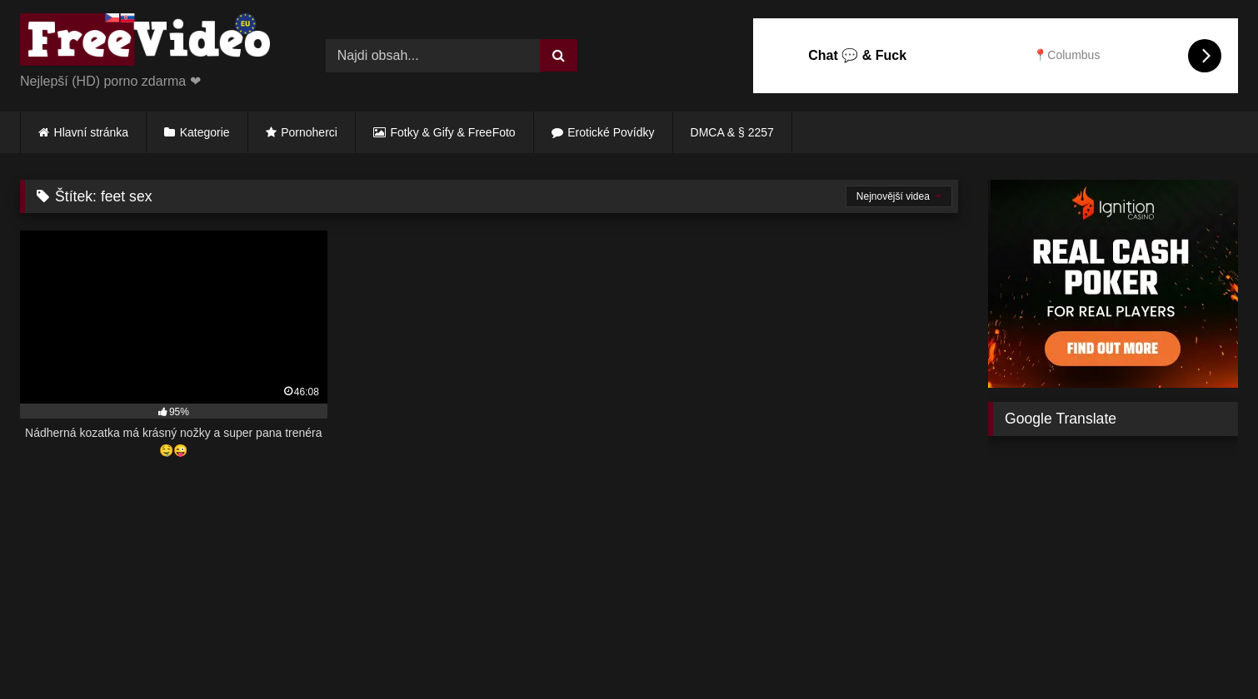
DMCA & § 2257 (732, 132)
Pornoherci (309, 132)
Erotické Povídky (610, 132)
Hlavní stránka (91, 132)
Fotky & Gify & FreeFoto (453, 132)
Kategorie (205, 132)
